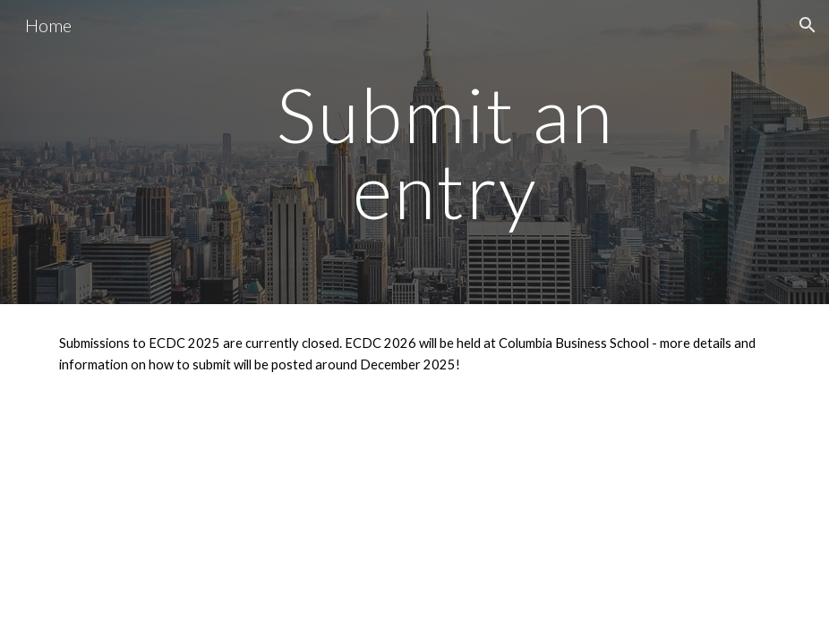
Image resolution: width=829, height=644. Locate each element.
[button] (807, 25)
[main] (445, 152)
